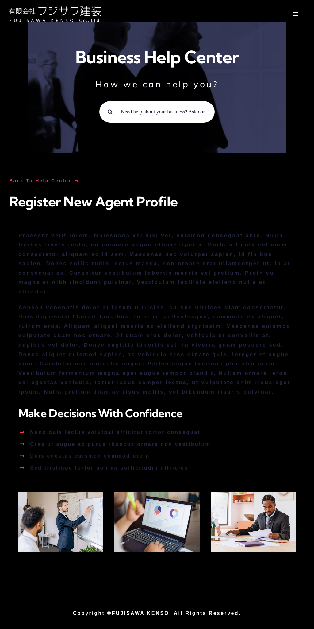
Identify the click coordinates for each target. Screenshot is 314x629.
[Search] (110, 112)
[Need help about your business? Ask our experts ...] (156, 112)
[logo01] (55, 9)
